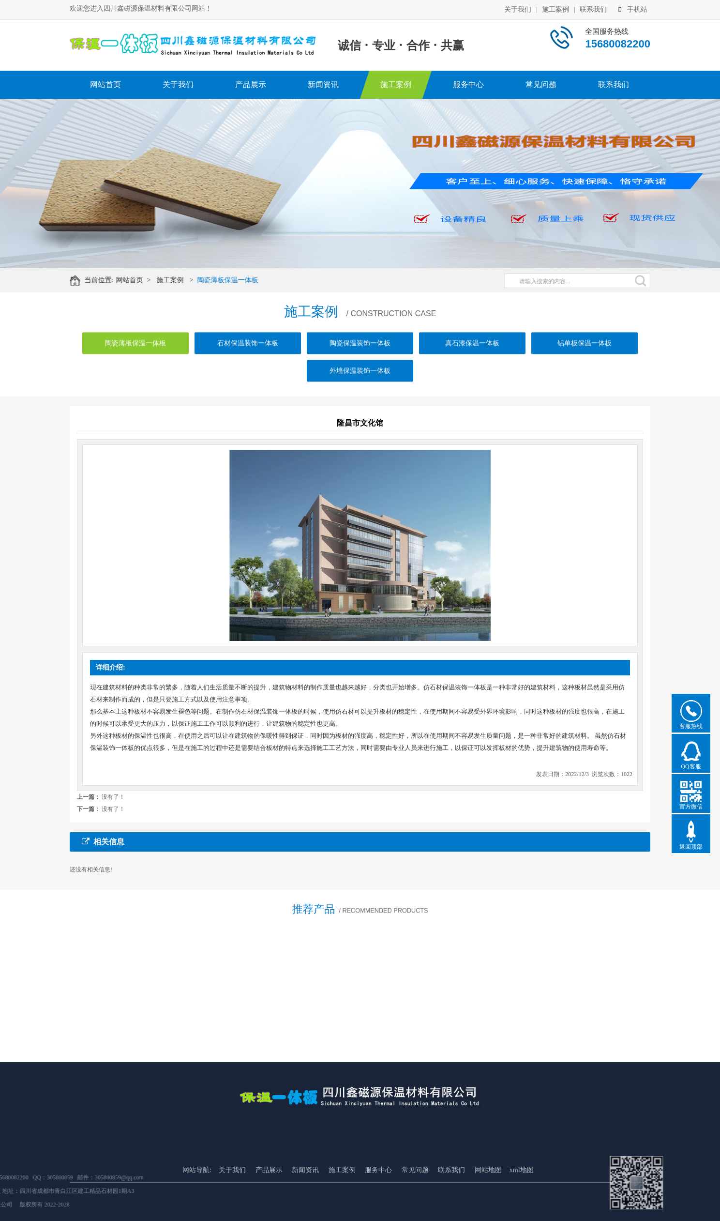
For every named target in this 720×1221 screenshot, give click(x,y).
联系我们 (593, 8)
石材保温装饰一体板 (247, 357)
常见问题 (540, 84)
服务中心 (468, 84)
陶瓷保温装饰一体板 (360, 357)
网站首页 (105, 84)
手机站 (632, 8)
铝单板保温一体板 (584, 357)
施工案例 (555, 8)
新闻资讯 (323, 84)
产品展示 (250, 84)
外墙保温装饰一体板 (360, 385)
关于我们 (517, 8)
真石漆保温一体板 (472, 357)
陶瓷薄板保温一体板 (237, 280)
